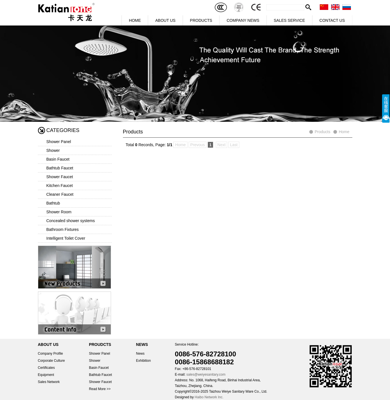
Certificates (46, 368)
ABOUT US (165, 20)
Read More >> (100, 389)
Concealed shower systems (70, 220)
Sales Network (49, 382)
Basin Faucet (58, 159)
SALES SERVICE (289, 20)
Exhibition (143, 361)
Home (344, 131)
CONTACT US (332, 20)
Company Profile (50, 354)
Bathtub (53, 203)
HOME (135, 20)
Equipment (46, 375)
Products (322, 131)
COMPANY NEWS (243, 20)
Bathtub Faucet (59, 168)
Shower (53, 150)
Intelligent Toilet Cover (65, 238)
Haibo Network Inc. (209, 397)
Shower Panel (58, 141)
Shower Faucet (59, 177)
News (140, 354)
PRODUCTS (201, 20)
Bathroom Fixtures (62, 229)
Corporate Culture (51, 361)
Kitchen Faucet (59, 185)
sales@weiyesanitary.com (205, 374)
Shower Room (59, 212)
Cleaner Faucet (60, 194)
